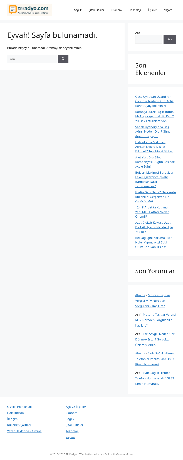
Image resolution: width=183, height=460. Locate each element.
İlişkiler (152, 10)
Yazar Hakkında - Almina (24, 431)
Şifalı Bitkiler (96, 10)
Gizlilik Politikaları (19, 407)
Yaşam (168, 10)
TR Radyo (71, 454)
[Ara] (63, 59)
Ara (137, 33)
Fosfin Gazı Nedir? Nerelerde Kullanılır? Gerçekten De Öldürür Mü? (155, 196)
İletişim (12, 419)
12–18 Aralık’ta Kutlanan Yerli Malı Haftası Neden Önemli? (152, 211)
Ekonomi (116, 10)
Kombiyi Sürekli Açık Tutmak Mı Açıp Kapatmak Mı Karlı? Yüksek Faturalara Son (155, 116)
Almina (140, 295)
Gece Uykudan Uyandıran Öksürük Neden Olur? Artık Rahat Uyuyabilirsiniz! (154, 101)
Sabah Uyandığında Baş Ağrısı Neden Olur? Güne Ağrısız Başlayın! (152, 131)
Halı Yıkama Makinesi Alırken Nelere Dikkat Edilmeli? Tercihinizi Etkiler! (154, 146)
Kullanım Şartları (19, 425)
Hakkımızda (15, 413)
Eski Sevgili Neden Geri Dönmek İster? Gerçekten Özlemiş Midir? (155, 339)
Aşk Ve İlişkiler (76, 407)
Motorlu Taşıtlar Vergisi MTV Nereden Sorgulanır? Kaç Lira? (152, 300)
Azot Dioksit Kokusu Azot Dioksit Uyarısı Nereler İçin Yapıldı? (154, 227)
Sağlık (78, 10)
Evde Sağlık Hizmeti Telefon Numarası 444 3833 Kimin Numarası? (155, 358)
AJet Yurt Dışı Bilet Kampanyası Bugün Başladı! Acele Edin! (155, 161)
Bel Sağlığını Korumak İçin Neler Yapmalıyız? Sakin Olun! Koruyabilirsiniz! (153, 242)
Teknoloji (135, 10)
